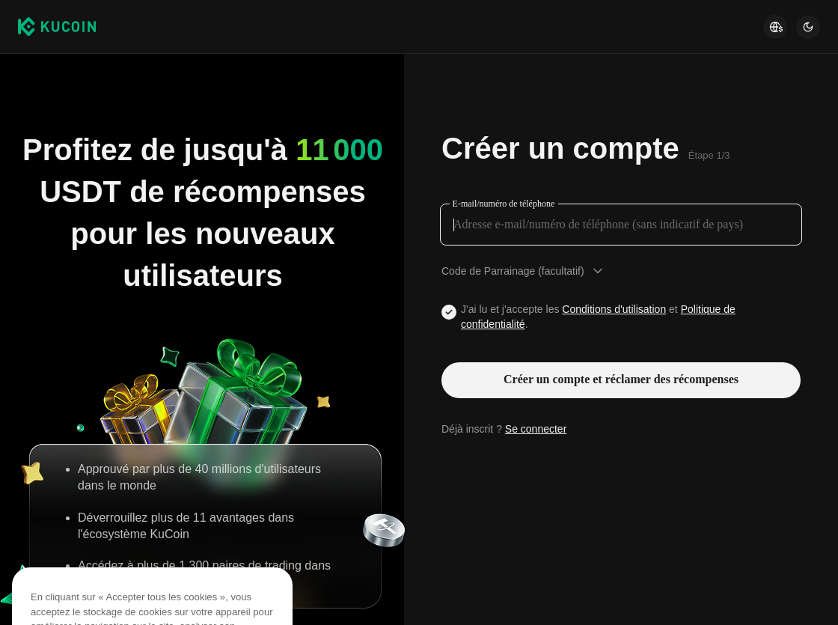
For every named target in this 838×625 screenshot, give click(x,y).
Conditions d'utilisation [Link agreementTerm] (614, 309)
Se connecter (536, 429)
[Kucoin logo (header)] (57, 26)
